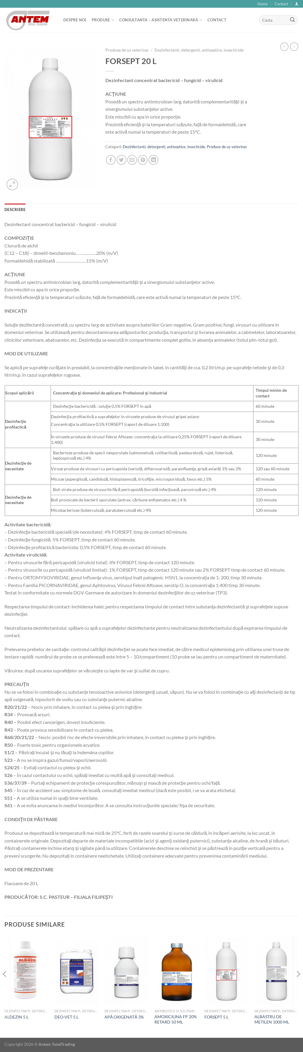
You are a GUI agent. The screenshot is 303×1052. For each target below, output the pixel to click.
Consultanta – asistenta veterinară (160, 20)
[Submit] (292, 20)
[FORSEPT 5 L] (226, 970)
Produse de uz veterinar (127, 50)
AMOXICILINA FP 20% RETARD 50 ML (175, 1019)
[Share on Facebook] (111, 160)
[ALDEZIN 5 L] (26, 970)
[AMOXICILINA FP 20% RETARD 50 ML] (176, 970)
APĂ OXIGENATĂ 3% (124, 1016)
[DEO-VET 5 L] (76, 970)
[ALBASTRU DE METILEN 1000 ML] (276, 970)
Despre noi (74, 19)
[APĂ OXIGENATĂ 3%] (126, 970)
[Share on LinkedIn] (153, 160)
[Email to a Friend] (132, 160)
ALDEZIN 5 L (16, 1016)
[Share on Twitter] (121, 160)
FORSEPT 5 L (216, 1016)
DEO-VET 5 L (66, 1016)
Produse (103, 20)
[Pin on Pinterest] (143, 160)
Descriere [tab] (14, 209)
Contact (281, 3)
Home (262, 3)
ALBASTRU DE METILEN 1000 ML (271, 1019)
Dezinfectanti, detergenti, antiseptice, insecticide (199, 50)
